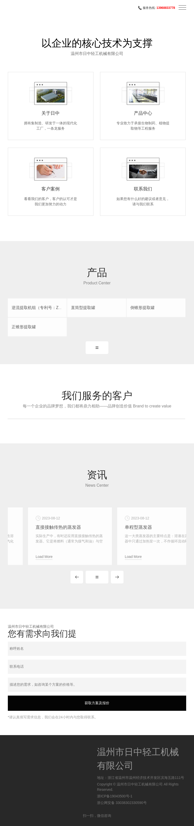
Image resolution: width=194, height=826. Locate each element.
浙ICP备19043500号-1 (114, 796)
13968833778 (166, 8)
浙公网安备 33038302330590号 (122, 803)
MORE (97, 347)
